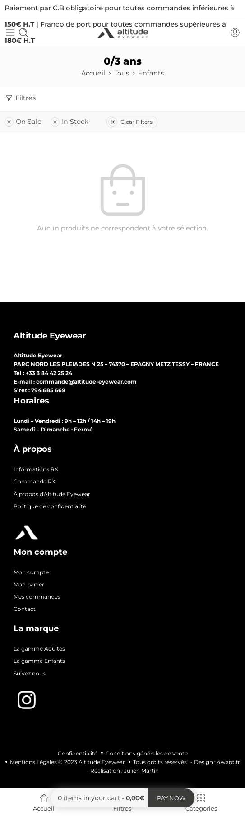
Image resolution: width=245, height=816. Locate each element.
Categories (201, 802)
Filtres (20, 98)
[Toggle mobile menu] (10, 32)
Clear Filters (130, 121)
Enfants (151, 73)
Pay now (171, 798)
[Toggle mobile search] (23, 33)
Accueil (93, 73)
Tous (121, 73)
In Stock (69, 121)
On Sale (23, 121)
